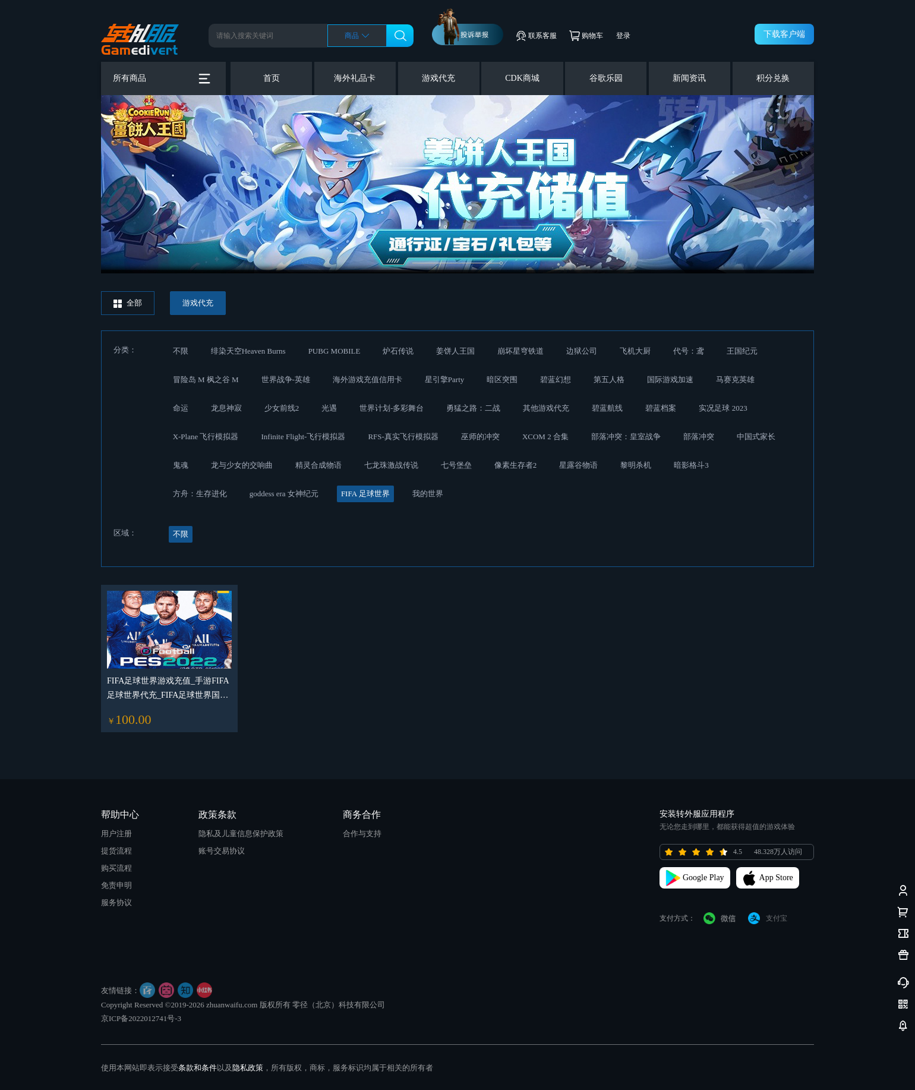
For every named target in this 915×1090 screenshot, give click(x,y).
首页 (271, 78)
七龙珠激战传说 (391, 465)
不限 (180, 350)
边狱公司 (581, 350)
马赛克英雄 (735, 379)
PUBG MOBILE (334, 350)
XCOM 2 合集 (545, 436)
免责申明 (116, 885)
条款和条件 (197, 1067)
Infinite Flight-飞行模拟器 (303, 436)
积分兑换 (773, 78)
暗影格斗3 (691, 465)
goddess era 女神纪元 (284, 493)
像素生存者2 (515, 465)
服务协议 (116, 902)
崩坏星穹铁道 (520, 350)
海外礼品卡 (355, 78)
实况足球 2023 (723, 408)
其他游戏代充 (546, 408)
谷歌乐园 (606, 78)
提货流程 (116, 850)
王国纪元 (742, 350)
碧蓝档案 (660, 408)
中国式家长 (756, 436)
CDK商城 (522, 78)
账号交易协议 (221, 850)
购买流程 (116, 868)
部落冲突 (698, 436)
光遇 (329, 408)
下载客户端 (784, 34)
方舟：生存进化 (200, 493)
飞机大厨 (635, 350)
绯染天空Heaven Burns (248, 350)
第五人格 (609, 379)
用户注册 (116, 833)
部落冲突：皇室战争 (626, 436)
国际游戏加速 (670, 379)
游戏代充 (438, 78)
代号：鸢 (688, 350)
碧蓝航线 (607, 408)
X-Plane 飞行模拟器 (206, 436)
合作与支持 (362, 833)
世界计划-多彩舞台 (391, 408)
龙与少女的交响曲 (242, 465)
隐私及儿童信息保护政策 (240, 833)
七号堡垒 (456, 465)
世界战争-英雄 (285, 379)
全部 (127, 303)
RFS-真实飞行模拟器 (403, 436)
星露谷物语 (578, 465)
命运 (180, 408)
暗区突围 (502, 379)
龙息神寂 (226, 408)
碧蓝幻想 (555, 379)
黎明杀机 (635, 465)
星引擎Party (444, 379)
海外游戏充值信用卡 (367, 379)
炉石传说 (398, 350)
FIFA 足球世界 (365, 493)
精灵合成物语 (318, 465)
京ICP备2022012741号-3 (141, 1018)
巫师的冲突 (480, 436)
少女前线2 (281, 408)
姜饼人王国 (455, 350)
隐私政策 (247, 1067)
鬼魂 (180, 465)
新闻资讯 (689, 78)
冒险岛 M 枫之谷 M (206, 379)
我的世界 (427, 493)
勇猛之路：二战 (473, 408)
